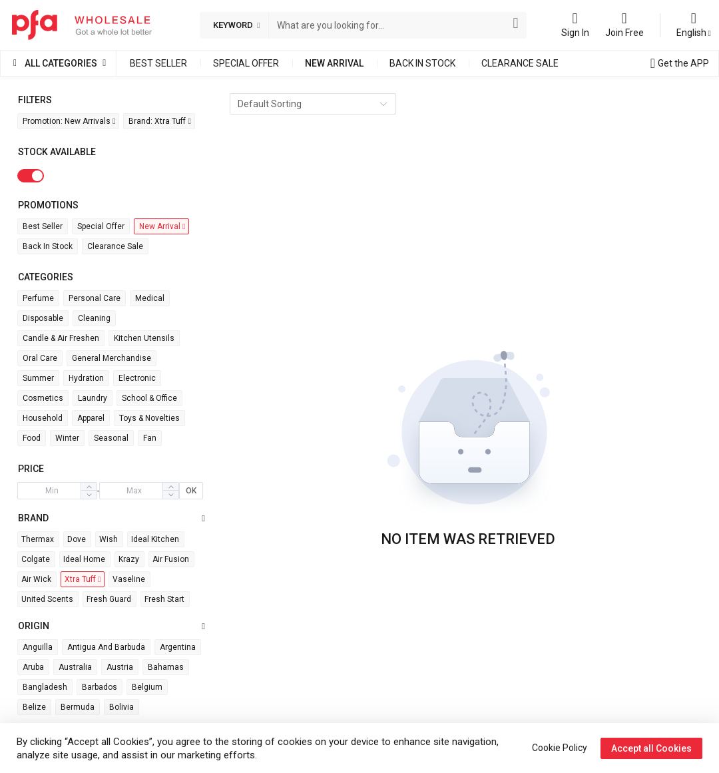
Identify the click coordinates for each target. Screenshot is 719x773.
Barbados (99, 687)
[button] (89, 495)
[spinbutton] (52, 491)
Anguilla (38, 647)
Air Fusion (170, 559)
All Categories (61, 63)
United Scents (47, 599)
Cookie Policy (559, 747)
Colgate (35, 559)
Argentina (178, 647)
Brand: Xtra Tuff (159, 121)
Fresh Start (164, 599)
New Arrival (334, 63)
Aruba (33, 667)
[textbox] (389, 25)
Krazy (129, 559)
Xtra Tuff (83, 579)
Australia (75, 667)
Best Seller (158, 63)
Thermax (37, 539)
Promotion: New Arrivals (69, 121)
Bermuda (78, 707)
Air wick (36, 579)
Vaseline (129, 579)
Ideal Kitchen (155, 539)
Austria (120, 667)
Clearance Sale (520, 63)
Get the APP (683, 63)
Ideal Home (84, 559)
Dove (76, 539)
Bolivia (121, 707)
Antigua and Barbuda (106, 647)
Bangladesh (45, 687)
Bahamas (166, 667)
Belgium (147, 687)
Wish (108, 539)
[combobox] (389, 25)
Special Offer (246, 63)
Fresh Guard (109, 599)
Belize (34, 707)
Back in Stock (422, 63)
